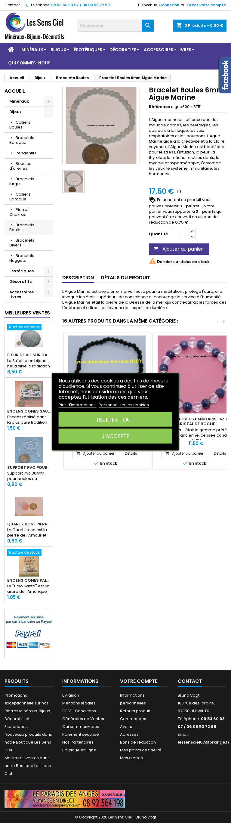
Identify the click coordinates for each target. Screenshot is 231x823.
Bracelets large (21, 181)
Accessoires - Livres (167, 50)
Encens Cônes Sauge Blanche (29, 411)
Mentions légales (79, 703)
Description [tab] (78, 277)
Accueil (15, 91)
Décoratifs (123, 50)
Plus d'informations (78, 404)
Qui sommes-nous (29, 63)
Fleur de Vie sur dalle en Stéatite (29, 355)
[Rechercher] (115, 26)
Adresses (129, 734)
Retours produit (135, 711)
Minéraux (32, 50)
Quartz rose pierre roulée (29, 524)
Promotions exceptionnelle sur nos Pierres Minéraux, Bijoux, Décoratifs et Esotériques (28, 710)
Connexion (169, 5)
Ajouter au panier (178, 249)
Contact (12, 5)
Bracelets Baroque (21, 140)
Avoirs (126, 726)
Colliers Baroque (19, 196)
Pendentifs (26, 153)
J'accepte (115, 436)
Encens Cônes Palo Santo (29, 580)
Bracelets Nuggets (21, 258)
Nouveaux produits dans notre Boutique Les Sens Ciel (28, 742)
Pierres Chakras (19, 212)
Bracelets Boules (21, 227)
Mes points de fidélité (141, 750)
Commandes (133, 719)
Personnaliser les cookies (124, 404)
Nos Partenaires (78, 742)
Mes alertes (131, 758)
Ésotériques (88, 50)
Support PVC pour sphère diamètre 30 (29, 467)
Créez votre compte (206, 5)
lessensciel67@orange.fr (203, 742)
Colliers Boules (19, 124)
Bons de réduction (138, 742)
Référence (159, 107)
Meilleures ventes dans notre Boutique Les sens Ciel (28, 765)
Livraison (70, 695)
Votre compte (138, 681)
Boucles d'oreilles (20, 166)
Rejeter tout (115, 419)
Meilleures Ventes (27, 312)
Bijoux (58, 50)
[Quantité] (180, 234)
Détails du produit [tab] (125, 277)
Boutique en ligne (79, 750)
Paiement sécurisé (80, 734)
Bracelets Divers (21, 242)
